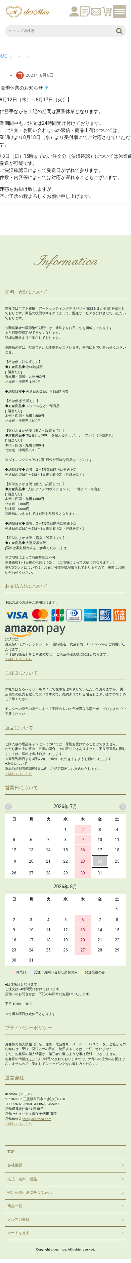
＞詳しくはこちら (18, 659)
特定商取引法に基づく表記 (29, 1192)
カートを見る (18, 1233)
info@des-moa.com (37, 1119)
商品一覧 (14, 1206)
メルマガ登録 (18, 1219)
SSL (31, 1059)
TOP (10, 1152)
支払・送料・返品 (22, 1179)
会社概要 (14, 1165)
